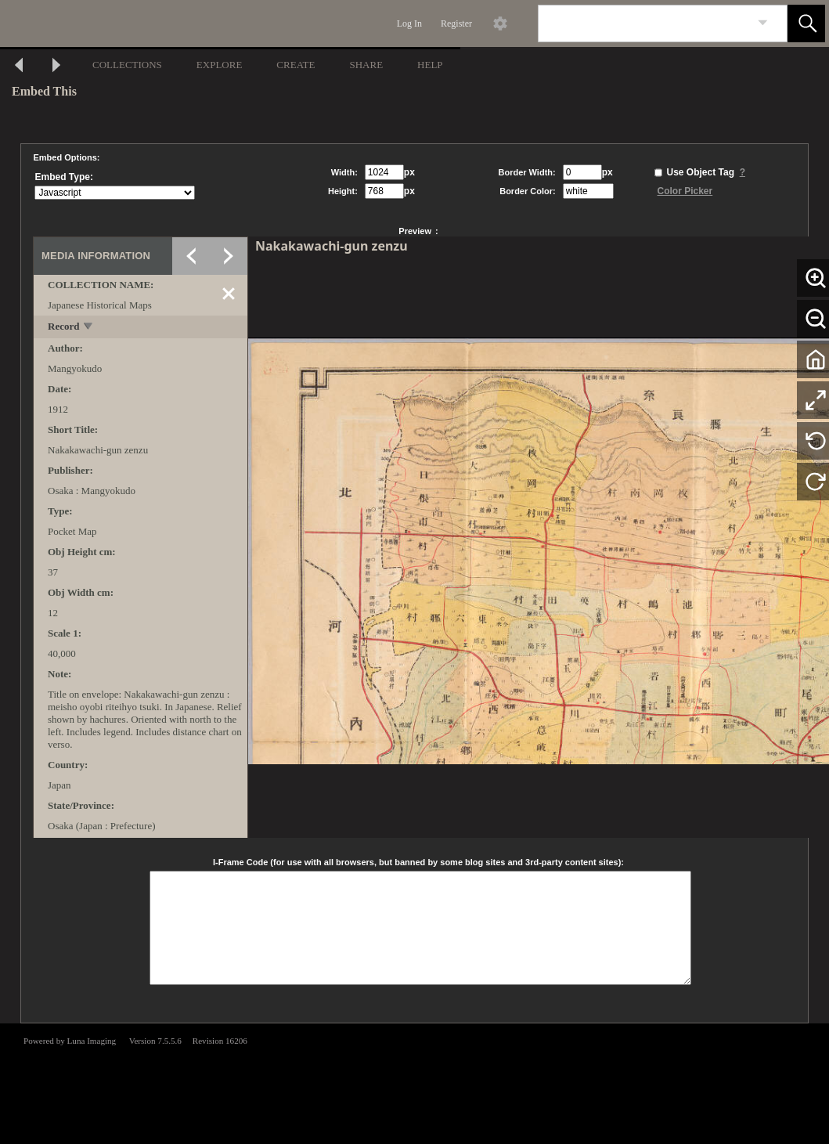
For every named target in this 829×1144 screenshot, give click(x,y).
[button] (806, 23)
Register (456, 23)
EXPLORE (219, 64)
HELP (430, 64)
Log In (409, 23)
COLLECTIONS (127, 64)
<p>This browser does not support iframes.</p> (414, 1082)
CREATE (295, 64)
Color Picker (685, 191)
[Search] (644, 23)
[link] (763, 23)
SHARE (366, 64)
